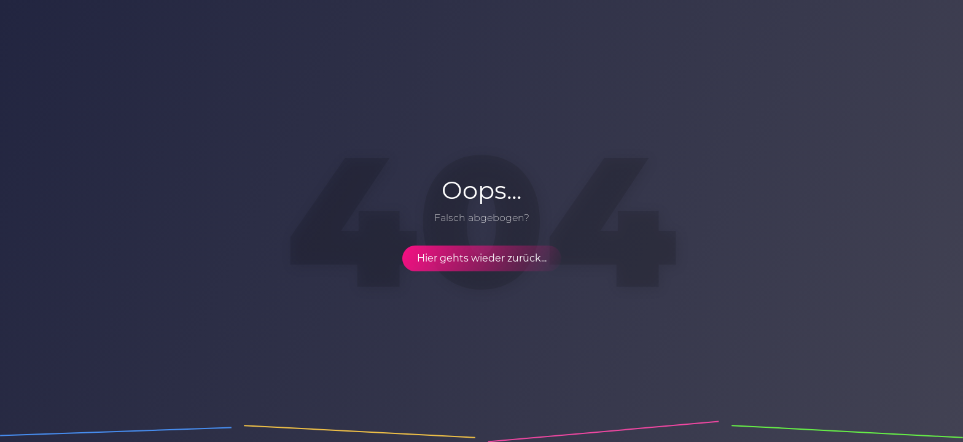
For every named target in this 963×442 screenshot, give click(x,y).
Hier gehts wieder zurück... (482, 258)
